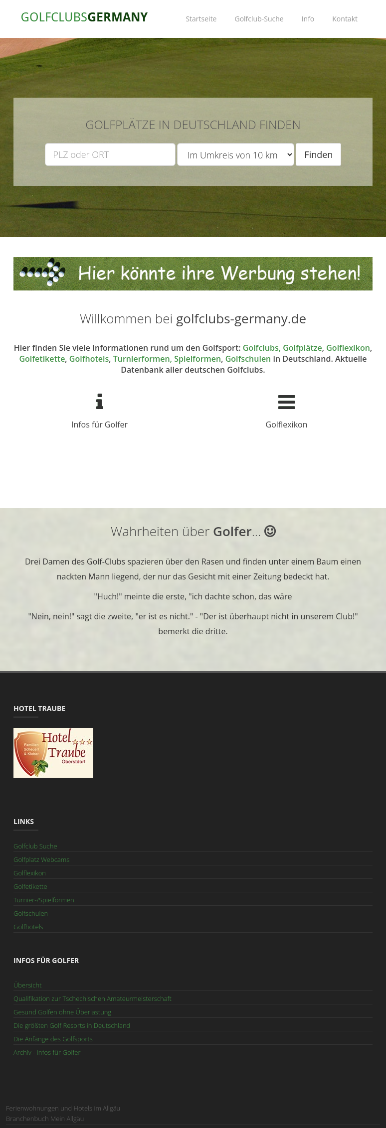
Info (308, 18)
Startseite (201, 18)
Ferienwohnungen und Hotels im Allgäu (63, 1108)
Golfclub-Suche (258, 18)
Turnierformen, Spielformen (167, 358)
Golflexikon (348, 347)
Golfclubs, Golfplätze (282, 347)
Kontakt (345, 18)
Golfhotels (89, 358)
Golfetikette (42, 358)
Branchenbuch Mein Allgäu (45, 1118)
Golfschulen (248, 358)
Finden (318, 154)
